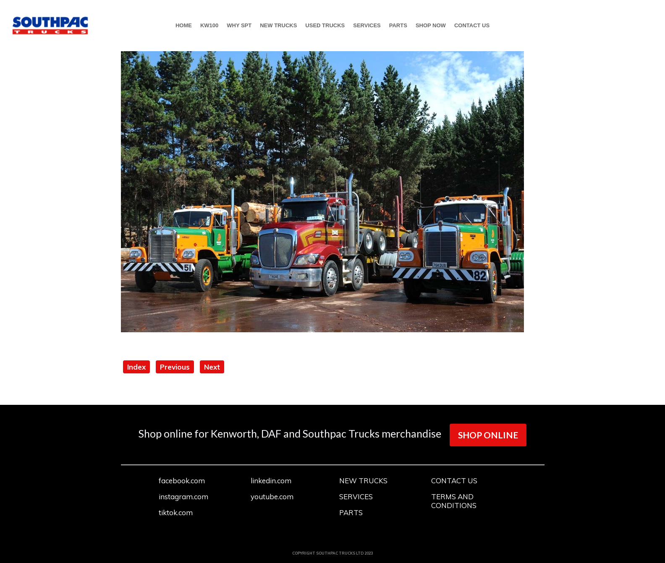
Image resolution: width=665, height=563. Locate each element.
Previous (175, 366)
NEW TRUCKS (278, 25)
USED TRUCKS (325, 25)
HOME (183, 25)
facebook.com (182, 480)
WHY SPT (239, 25)
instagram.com (183, 496)
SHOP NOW (431, 25)
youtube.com (272, 496)
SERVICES (367, 25)
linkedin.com (271, 480)
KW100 (209, 25)
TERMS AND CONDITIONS (453, 501)
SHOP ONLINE (488, 435)
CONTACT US (472, 25)
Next (212, 366)
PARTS (398, 25)
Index (136, 366)
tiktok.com (176, 512)
